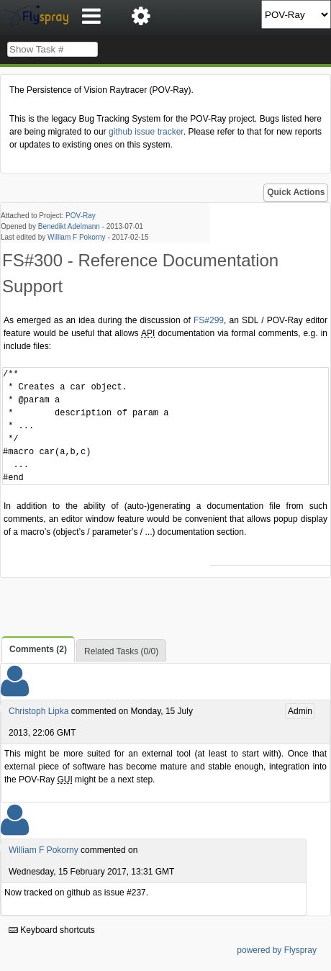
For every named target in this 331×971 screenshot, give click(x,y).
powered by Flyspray (277, 950)
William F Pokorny (76, 237)
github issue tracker (146, 132)
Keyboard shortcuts (52, 930)
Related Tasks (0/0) (121, 651)
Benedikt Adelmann (69, 226)
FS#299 (209, 320)
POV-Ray (80, 216)
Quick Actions (296, 192)
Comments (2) (38, 649)
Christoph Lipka (38, 711)
